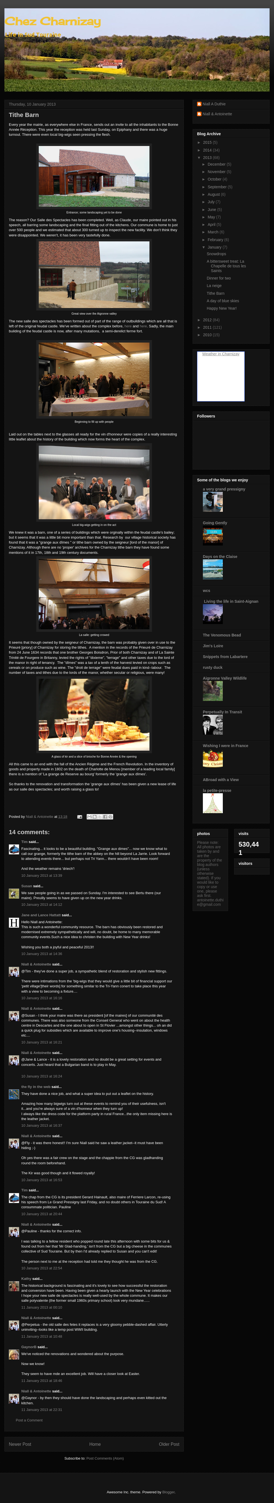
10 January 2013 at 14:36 (41, 954)
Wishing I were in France (225, 745)
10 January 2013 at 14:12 (41, 904)
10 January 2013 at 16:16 (41, 998)
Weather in (211, 354)
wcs (206, 590)
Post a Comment (29, 1420)
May (212, 217)
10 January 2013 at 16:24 (41, 1076)
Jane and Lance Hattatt (41, 915)
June (212, 209)
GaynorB (29, 1347)
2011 (208, 327)
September (218, 187)
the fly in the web (35, 1087)
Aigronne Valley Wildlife (225, 678)
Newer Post (20, 1444)
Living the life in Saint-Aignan (231, 601)
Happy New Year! (222, 308)
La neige (214, 285)
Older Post (169, 1444)
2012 (208, 320)
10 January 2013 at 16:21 (41, 1042)
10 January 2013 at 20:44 (41, 1214)
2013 (208, 157)
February (216, 240)
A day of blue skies (223, 301)
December (217, 164)
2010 (208, 335)
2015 (208, 142)
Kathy (26, 1279)
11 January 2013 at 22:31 (41, 1410)
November (217, 171)
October (215, 179)
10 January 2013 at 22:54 (41, 1268)
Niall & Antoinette (36, 964)
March (213, 232)
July (212, 202)
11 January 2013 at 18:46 (41, 1381)
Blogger (168, 1492)
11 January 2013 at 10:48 (41, 1336)
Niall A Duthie (214, 104)
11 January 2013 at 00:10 (41, 1307)
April (212, 224)
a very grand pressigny (224, 489)
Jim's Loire (213, 646)
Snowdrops (216, 254)
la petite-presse (217, 790)
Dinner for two (219, 278)
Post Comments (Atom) (105, 1458)
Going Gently (215, 523)
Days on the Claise (220, 556)
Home (95, 1444)
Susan (26, 886)
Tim (24, 842)
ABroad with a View (221, 779)
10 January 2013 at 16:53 (41, 1180)
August (214, 194)
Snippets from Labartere (225, 656)
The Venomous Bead (222, 635)
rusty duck (213, 667)
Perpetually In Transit (222, 712)
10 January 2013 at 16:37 (41, 1125)
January (215, 247)
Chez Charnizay (52, 21)
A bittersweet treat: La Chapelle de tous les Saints (226, 266)
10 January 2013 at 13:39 (41, 875)
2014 (208, 150)
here (128, 326)
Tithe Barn (215, 293)
